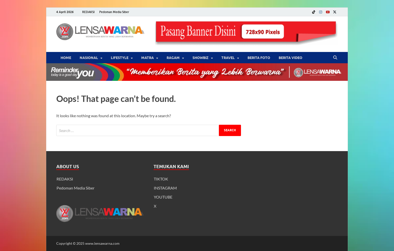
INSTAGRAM (165, 187)
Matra (147, 58)
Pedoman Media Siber (114, 12)
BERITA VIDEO (290, 58)
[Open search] (335, 58)
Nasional (89, 58)
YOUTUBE (163, 197)
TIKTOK (161, 178)
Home (66, 58)
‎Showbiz (200, 58)
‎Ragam (173, 58)
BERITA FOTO (259, 58)
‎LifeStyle (119, 58)
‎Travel (228, 58)
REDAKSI (88, 12)
